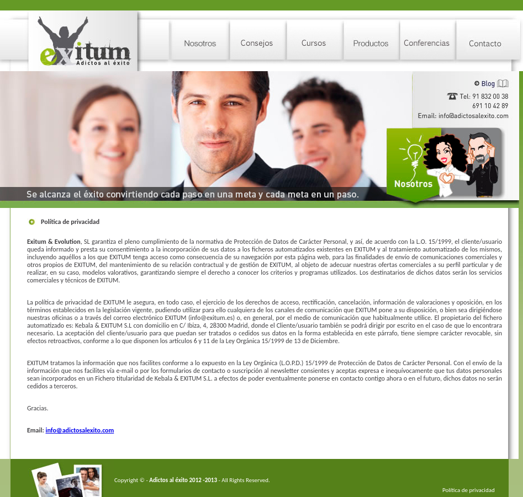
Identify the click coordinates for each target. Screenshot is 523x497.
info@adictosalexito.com (79, 430)
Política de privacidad (468, 490)
